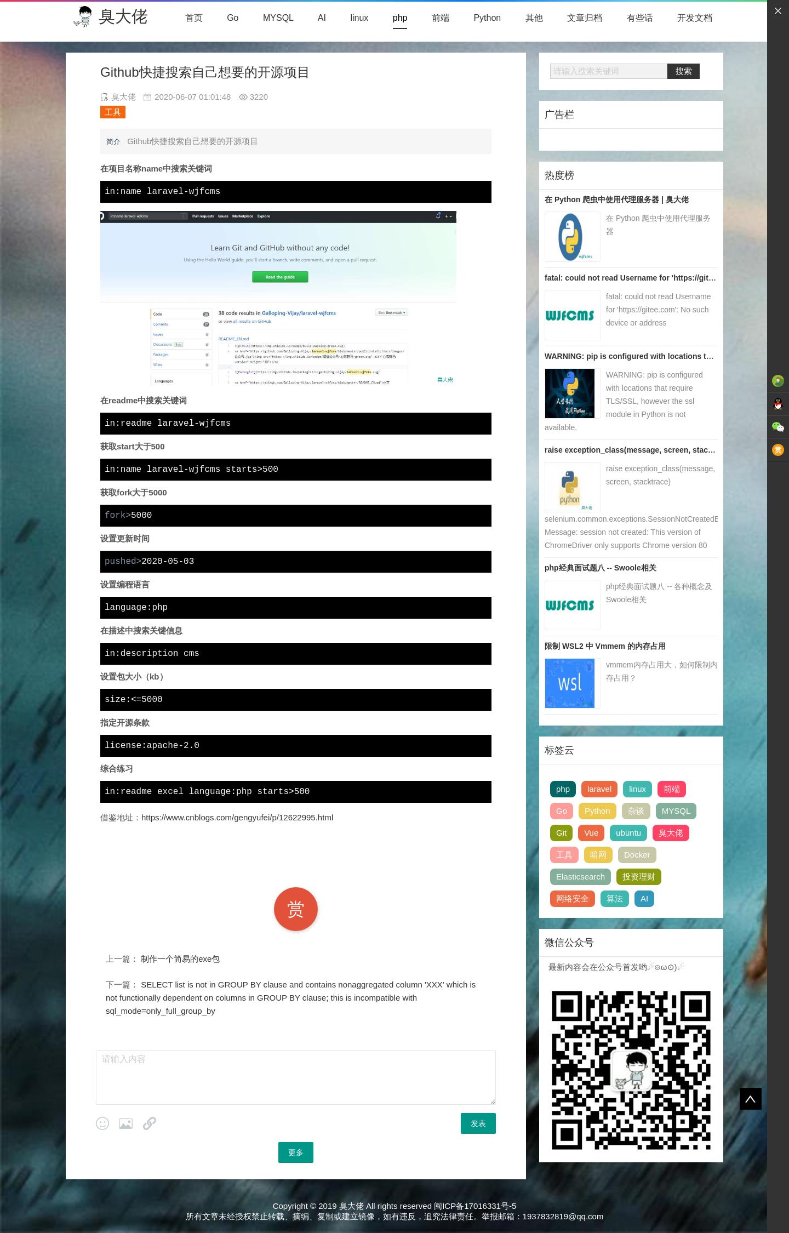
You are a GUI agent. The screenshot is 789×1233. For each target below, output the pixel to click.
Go (232, 17)
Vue (591, 832)
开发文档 (694, 17)
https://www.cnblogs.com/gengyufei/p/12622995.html (237, 817)
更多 (296, 1152)
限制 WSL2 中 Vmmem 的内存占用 (605, 646)
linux (359, 17)
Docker (637, 854)
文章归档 (584, 17)
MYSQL (278, 17)
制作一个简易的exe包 (180, 958)
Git (561, 832)
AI (322, 17)
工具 (113, 112)
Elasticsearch (580, 876)
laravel (599, 789)
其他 (534, 17)
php (400, 17)
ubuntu (628, 832)
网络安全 (572, 898)
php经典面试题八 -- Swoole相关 (600, 567)
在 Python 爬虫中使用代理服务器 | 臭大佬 (617, 199)
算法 (615, 898)
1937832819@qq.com (563, 1216)
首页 (194, 17)
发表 (478, 1123)
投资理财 (638, 876)
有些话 (640, 17)
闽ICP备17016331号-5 (475, 1206)
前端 (440, 17)
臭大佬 (123, 16)
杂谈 (636, 810)
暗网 (598, 854)
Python (487, 17)
